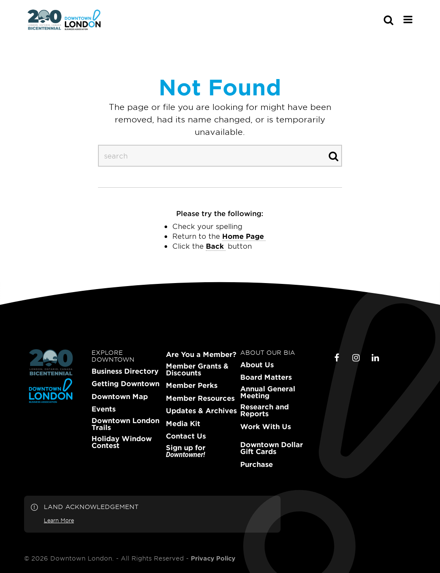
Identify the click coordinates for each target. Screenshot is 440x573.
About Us (257, 365)
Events (104, 409)
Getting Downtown (125, 383)
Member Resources (200, 398)
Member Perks (191, 385)
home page (243, 236)
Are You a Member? (201, 354)
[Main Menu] (407, 19)
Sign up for (185, 451)
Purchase (256, 464)
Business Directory (125, 371)
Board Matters (266, 377)
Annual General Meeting (267, 392)
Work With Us (265, 426)
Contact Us (186, 436)
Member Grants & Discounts (197, 369)
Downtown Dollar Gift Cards (271, 448)
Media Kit (183, 423)
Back (215, 245)
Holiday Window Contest (122, 442)
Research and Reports (264, 410)
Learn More (59, 520)
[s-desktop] (220, 155)
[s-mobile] (373, 20)
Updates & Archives (201, 411)
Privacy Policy (213, 558)
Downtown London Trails (125, 424)
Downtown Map (120, 396)
